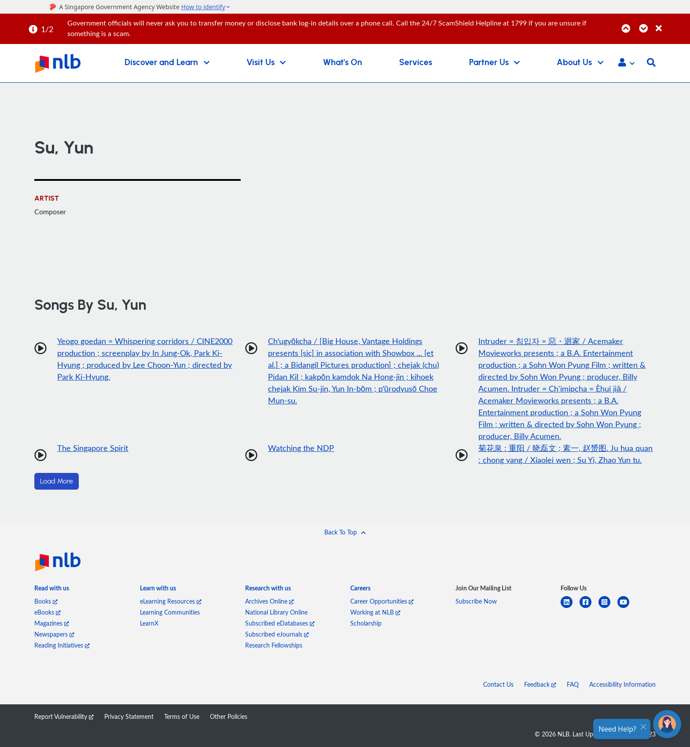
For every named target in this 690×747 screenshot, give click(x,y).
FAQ (573, 684)
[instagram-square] (607, 607)
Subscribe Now (476, 601)
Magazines (51, 623)
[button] (626, 63)
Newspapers (54, 634)
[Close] (671, 23)
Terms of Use (181, 716)
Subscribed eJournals (277, 634)
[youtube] (626, 607)
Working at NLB (375, 612)
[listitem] (51, 589)
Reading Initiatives (62, 645)
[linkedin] (570, 607)
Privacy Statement (129, 716)
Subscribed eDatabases (280, 623)
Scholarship (366, 623)
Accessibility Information (622, 684)
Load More (56, 481)
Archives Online (269, 601)
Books (46, 601)
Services (415, 63)
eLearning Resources (171, 601)
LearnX (149, 623)
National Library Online (276, 612)
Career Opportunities (382, 601)
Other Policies (228, 716)
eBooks (47, 612)
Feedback (540, 684)
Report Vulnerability (64, 716)
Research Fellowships (273, 645)
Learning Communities (170, 612)
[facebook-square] (589, 607)
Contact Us (498, 684)
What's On (342, 63)
